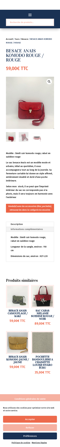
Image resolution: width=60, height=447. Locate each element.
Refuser (30, 427)
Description (17, 224)
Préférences (30, 436)
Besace (24, 39)
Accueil (9, 39)
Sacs (17, 39)
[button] (49, 81)
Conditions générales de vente (30, 399)
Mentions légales (39, 443)
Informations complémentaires (27, 229)
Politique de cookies (21, 443)
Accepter (30, 419)
